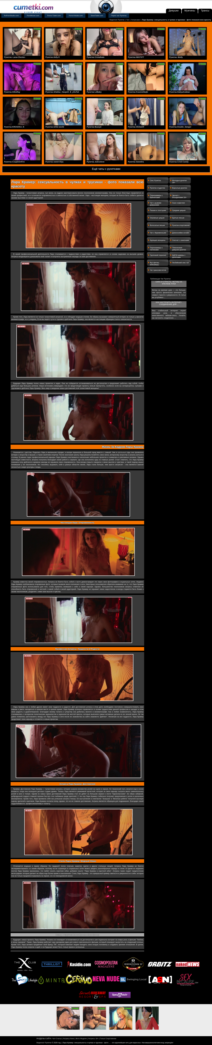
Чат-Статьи (56, 1039)
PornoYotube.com (76, 16)
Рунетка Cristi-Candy (179, 162)
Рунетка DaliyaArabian (179, 92)
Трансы (205, 10)
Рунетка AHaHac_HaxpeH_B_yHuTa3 (62, 92)
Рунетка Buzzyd (94, 127)
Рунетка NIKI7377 (136, 57)
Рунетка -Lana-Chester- (15, 57)
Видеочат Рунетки (117, 20)
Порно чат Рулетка (118, 16)
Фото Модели (81, 1039)
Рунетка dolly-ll (52, 57)
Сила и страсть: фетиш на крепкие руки (169, 283)
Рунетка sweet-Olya (54, 162)
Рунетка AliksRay (12, 92)
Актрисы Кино (68, 1039)
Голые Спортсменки (108, 1039)
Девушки (174, 10)
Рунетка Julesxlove (95, 162)
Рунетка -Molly (176, 57)
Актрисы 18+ (93, 1039)
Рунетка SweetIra (136, 162)
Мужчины (189, 10)
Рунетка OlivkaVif (136, 127)
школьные (122, 452)
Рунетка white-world (54, 127)
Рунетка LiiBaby (94, 92)
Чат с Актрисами (133, 20)
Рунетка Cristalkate (95, 57)
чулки (52, 319)
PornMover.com (33, 16)
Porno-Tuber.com (54, 16)
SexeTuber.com (97, 16)
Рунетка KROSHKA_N (14, 127)
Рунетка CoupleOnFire (14, 162)
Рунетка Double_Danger (180, 127)
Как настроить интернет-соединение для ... (169, 303)
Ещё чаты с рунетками (106, 168)
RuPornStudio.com (11, 16)
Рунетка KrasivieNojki (138, 92)
